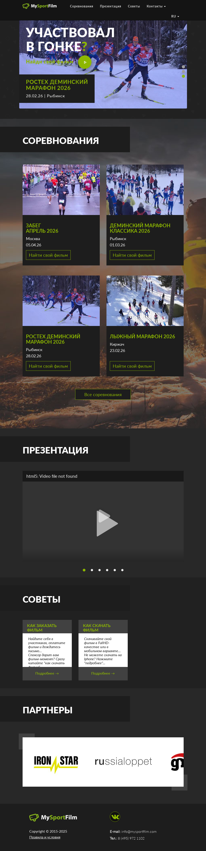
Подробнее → (47, 673)
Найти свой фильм (48, 255)
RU (175, 16)
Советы (134, 6)
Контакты (156, 6)
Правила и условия (44, 837)
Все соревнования (103, 394)
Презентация (110, 6)
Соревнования (81, 6)
